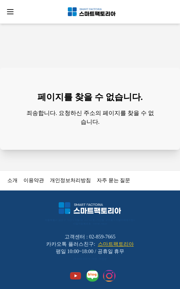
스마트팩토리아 (116, 244)
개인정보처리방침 (70, 180)
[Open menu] (10, 12)
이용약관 (33, 180)
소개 (12, 180)
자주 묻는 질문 (113, 180)
